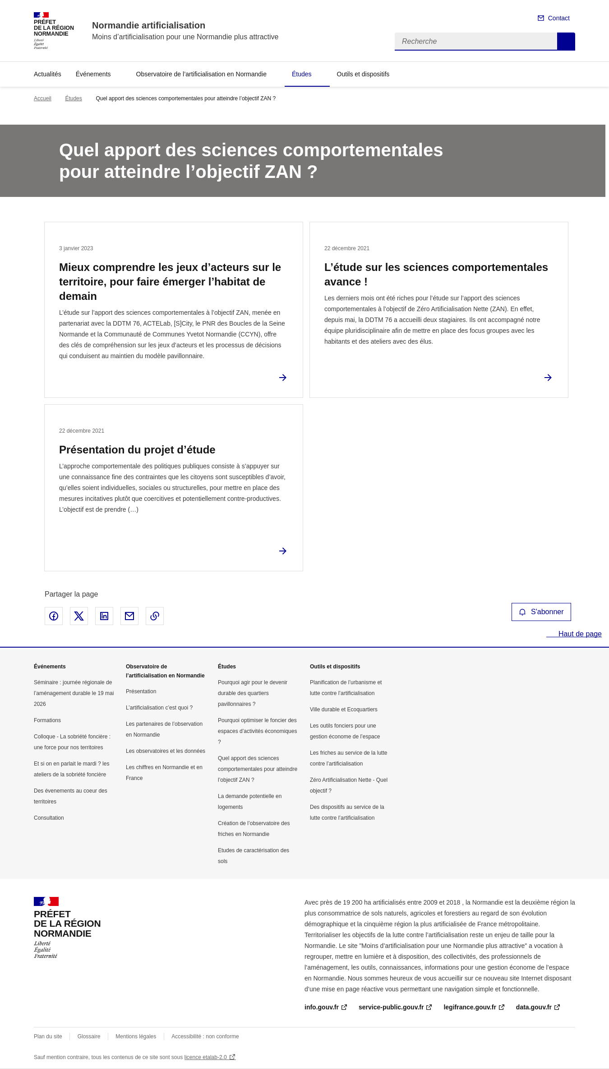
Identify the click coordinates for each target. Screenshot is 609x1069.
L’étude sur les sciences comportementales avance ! (436, 274)
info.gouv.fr (321, 1007)
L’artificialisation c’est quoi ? (159, 708)
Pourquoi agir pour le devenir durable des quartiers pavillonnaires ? (252, 693)
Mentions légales (135, 1036)
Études (302, 74)
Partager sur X (79, 616)
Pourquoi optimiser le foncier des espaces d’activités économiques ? (257, 731)
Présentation (141, 691)
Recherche (566, 42)
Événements (93, 74)
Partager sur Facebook (54, 616)
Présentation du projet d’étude (137, 449)
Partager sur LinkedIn (104, 616)
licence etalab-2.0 (206, 1057)
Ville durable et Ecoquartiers (344, 709)
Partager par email (129, 616)
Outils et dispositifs (363, 74)
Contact (559, 18)
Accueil (42, 98)
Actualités (47, 74)
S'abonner (541, 612)
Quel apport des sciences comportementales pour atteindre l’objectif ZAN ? (257, 769)
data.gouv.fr (534, 1007)
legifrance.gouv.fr (469, 1007)
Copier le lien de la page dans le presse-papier (155, 616)
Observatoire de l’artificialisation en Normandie (201, 74)
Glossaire (89, 1036)
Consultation (49, 818)
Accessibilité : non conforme (205, 1036)
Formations (47, 720)
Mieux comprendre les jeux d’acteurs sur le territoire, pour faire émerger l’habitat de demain (170, 281)
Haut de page (579, 634)
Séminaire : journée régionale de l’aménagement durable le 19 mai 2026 (74, 693)
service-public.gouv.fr (391, 1007)
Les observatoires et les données (165, 751)
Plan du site (48, 1036)
